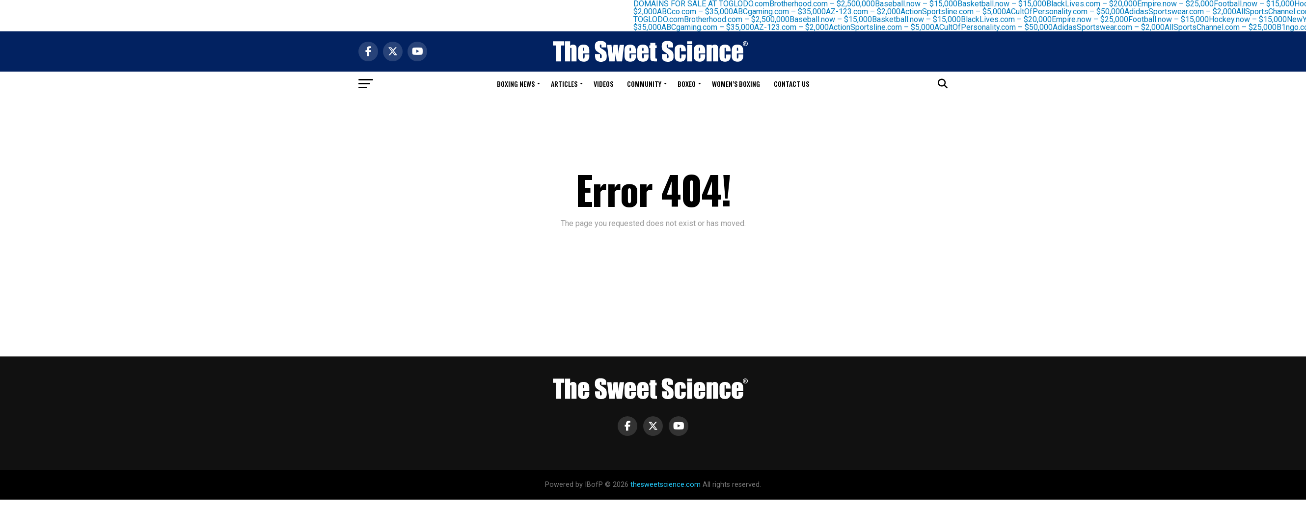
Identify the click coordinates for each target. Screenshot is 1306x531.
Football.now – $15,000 (1171, 19)
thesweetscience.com (665, 484)
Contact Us (791, 83)
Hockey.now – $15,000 (1251, 19)
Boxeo (687, 83)
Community (644, 83)
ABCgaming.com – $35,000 (782, 11)
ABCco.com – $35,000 (698, 11)
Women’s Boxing (736, 83)
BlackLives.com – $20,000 (1009, 19)
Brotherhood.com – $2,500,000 (739, 19)
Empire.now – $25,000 (1093, 19)
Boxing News (516, 83)
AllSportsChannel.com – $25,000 (1223, 27)
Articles (564, 83)
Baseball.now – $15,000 (833, 19)
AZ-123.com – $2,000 (866, 11)
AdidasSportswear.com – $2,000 (1183, 11)
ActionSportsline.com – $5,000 (956, 11)
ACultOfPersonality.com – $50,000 (1068, 11)
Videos (603, 83)
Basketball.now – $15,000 (919, 19)
